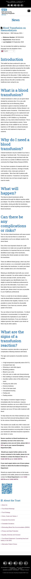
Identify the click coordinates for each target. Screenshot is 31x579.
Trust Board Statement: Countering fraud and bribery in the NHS (14, 539)
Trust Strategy (5, 512)
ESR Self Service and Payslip (15, 2)
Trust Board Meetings (7, 508)
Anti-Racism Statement (23, 567)
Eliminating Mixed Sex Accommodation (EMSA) (15, 527)
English (4, 51)
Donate (20, 568)
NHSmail (13, 1)
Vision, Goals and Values (8, 516)
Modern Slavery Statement (11, 569)
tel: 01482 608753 (16, 459)
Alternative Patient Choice (9, 544)
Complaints (13, 568)
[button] (29, 11)
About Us (4, 505)
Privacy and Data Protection (9, 531)
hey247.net (20, 1)
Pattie (7, 1)
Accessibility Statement (8, 567)
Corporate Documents (8, 520)
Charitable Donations (7, 523)
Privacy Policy (24, 569)
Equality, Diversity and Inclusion (10, 534)
